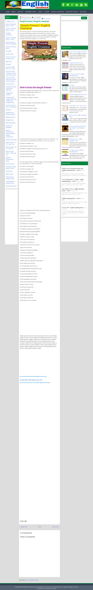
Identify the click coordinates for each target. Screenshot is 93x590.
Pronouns (9, 171)
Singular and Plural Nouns (10, 178)
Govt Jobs (83, 12)
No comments (47, 19)
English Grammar (74, 587)
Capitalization (10, 84)
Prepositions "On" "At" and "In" (11, 148)
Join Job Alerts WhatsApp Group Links (31, 380)
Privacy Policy (47, 588)
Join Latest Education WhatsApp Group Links (33, 376)
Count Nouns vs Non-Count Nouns (11, 106)
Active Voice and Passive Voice (10, 57)
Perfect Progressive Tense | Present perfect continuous (10, 134)
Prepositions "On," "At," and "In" (78, 105)
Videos (40, 12)
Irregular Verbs (10, 123)
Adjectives (9, 61)
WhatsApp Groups (72, 12)
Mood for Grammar (9, 126)
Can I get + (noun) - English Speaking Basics (76, 151)
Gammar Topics (36, 19)
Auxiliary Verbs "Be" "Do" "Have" (10, 68)
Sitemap (54, 588)
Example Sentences (57, 12)
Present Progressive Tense (9, 159)
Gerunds (8, 110)
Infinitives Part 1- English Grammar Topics (75, 139)
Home (8, 12)
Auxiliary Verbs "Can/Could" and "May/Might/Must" (11, 73)
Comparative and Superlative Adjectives (11, 88)
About (13, 12)
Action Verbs (10, 54)
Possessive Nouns (11, 140)
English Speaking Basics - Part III (11, 38)
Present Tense (10, 164)
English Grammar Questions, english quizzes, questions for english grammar (43, 587)
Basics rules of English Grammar (11, 43)
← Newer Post (23, 527)
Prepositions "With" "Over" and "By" (11, 153)
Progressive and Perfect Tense (11, 167)
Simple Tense (9, 174)
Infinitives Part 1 (11, 117)
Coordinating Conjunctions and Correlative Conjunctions (11, 100)
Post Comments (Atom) (32, 580)
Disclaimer (40, 588)
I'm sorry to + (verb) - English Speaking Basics (76, 74)
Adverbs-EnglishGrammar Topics (78, 94)
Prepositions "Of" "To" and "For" (11, 143)
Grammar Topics (30, 12)
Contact (20, 12)
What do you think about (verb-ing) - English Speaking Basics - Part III (77, 127)
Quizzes (46, 12)
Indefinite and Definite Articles (10, 113)
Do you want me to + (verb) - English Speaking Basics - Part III (73, 180)
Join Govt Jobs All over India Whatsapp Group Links (35, 382)
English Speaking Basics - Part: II (11, 25)
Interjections (10, 120)
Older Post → (55, 527)
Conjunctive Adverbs (9, 93)
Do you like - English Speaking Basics (73, 207)
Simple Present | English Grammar (34, 21)
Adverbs (8, 64)
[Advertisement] (39, 73)
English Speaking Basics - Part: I (11, 29)
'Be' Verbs (8, 51)
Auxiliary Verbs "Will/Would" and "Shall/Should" (11, 79)
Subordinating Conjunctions (10, 182)
